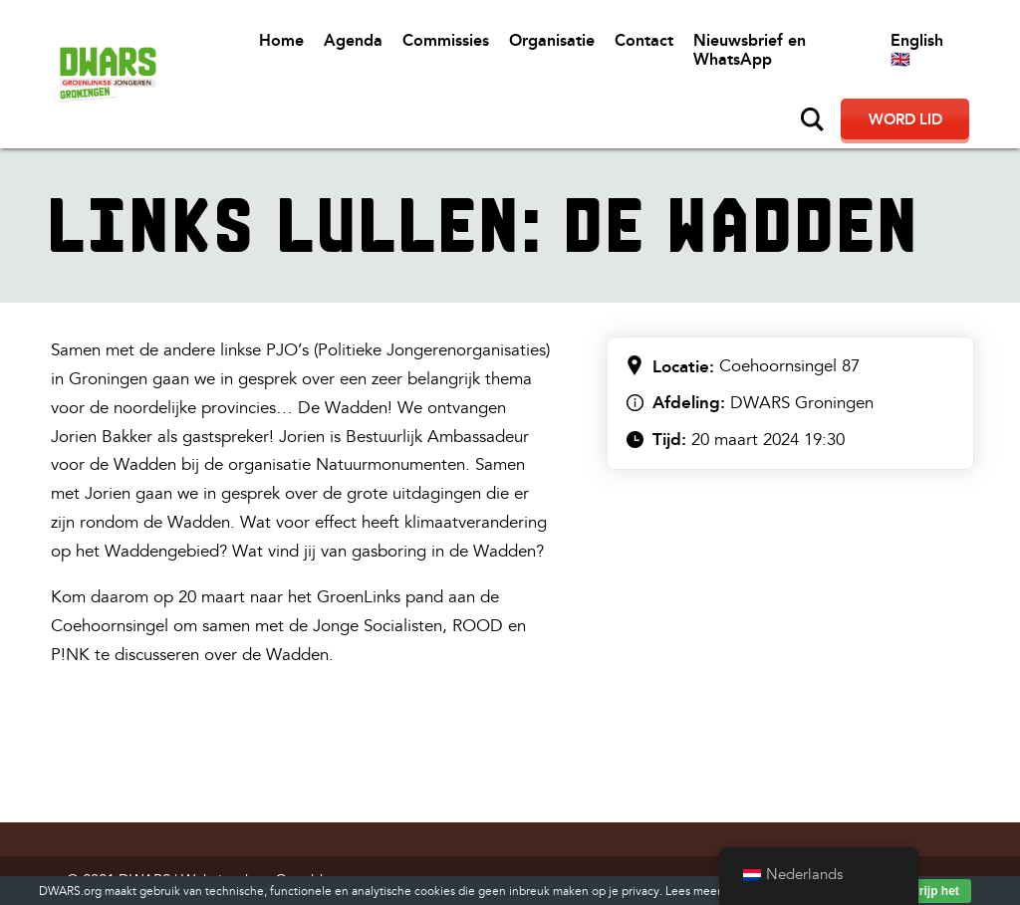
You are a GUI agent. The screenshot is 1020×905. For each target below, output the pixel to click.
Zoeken (813, 119)
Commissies (445, 40)
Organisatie (552, 40)
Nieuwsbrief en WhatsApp (749, 50)
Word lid (905, 119)
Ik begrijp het (922, 891)
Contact (644, 40)
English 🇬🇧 (917, 50)
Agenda (353, 40)
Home (281, 40)
